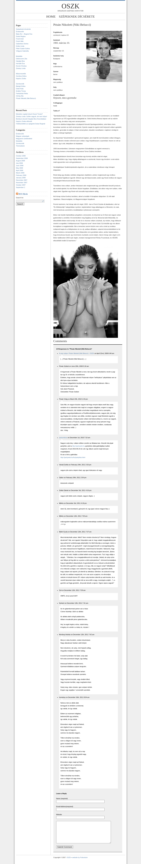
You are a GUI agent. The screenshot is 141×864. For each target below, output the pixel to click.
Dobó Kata (20, 88)
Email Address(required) (64, 806)
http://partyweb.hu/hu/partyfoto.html (73, 457)
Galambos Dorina (22, 44)
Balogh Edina (20, 86)
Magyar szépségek (22, 136)
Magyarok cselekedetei (24, 138)
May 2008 (19, 168)
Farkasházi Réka (22, 93)
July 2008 (19, 163)
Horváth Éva (20, 63)
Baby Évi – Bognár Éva (24, 34)
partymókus (63, 437)
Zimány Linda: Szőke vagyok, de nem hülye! (31, 116)
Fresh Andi (20, 39)
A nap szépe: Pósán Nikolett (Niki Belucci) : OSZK (76, 353)
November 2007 (21, 182)
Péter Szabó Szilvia (23, 48)
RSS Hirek (23, 194)
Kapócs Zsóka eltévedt (24, 121)
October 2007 (21, 185)
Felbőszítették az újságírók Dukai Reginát (30, 124)
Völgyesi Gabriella (22, 51)
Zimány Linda (21, 68)
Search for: (20, 198)
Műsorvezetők (21, 73)
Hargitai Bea (20, 61)
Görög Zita (20, 96)
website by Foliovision (80, 862)
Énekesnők (20, 31)
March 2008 (20, 173)
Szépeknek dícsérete (77, 16)
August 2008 (20, 161)
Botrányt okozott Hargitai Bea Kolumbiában (31, 119)
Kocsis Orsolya (21, 66)
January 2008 (21, 178)
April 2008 (19, 170)
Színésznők (20, 84)
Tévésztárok (20, 146)
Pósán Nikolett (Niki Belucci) (26, 98)
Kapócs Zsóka (21, 78)
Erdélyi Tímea (21, 91)
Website (59, 814)
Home (51, 16)
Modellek (19, 56)
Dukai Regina (21, 36)
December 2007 (21, 180)
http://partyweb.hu (78, 446)
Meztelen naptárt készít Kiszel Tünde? (29, 114)
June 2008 (19, 165)
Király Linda (20, 46)
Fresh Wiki (20, 41)
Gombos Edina (21, 76)
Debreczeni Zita (21, 59)
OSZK (70, 6)
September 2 (20, 187)
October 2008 (21, 156)
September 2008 (22, 158)
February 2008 (21, 175)
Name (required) (62, 798)
